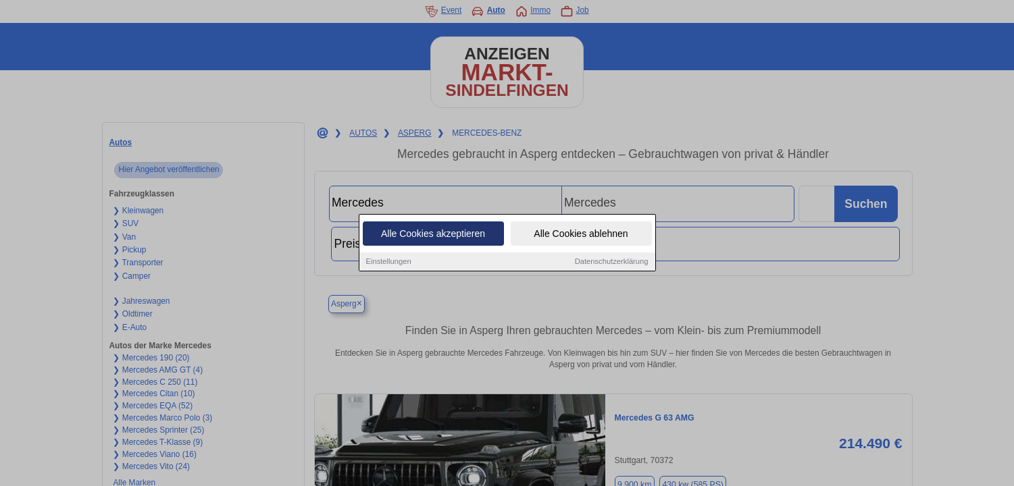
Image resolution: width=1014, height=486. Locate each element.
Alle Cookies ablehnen (581, 233)
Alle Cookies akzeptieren (433, 233)
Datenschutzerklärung (612, 261)
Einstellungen (388, 261)
